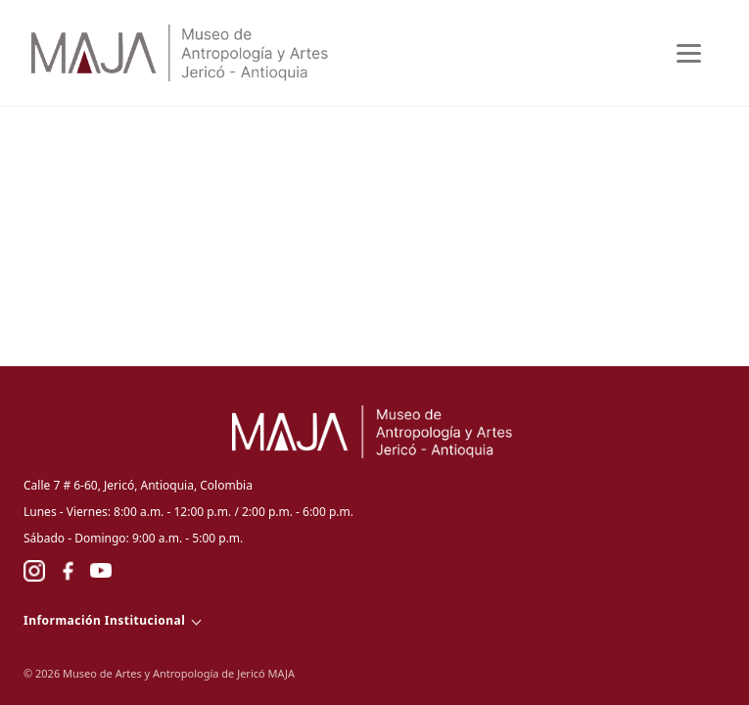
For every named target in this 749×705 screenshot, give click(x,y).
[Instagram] (34, 571)
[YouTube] (101, 571)
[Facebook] (67, 571)
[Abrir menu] (690, 52)
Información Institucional (104, 620)
